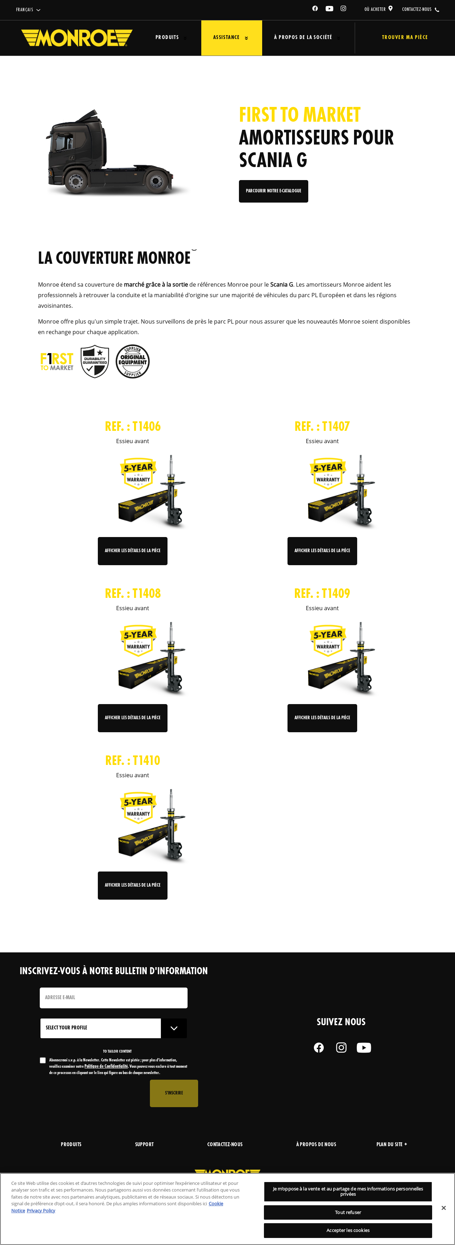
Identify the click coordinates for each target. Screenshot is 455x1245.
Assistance (219, 37)
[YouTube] (330, 9)
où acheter (375, 9)
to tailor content (117, 1051)
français (24, 10)
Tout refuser (348, 1212)
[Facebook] (315, 9)
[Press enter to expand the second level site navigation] (182, 38)
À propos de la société (291, 37)
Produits (164, 37)
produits (71, 1145)
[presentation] (93, 1093)
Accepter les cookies (348, 1230)
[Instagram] (344, 9)
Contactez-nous (225, 1145)
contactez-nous (417, 9)
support (144, 1145)
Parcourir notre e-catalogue (273, 194)
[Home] (77, 38)
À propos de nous (316, 1145)
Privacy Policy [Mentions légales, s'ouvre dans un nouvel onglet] (41, 1210)
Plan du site (392, 1145)
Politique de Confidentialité (106, 1066)
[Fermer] (443, 1208)
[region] (227, 1209)
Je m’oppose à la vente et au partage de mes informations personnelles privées (348, 1192)
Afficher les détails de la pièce (132, 551)
